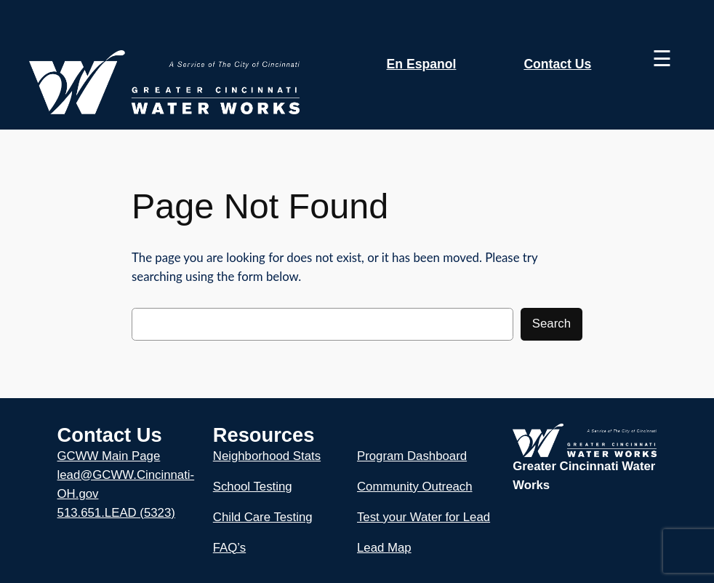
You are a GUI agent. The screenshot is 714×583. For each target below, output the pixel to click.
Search (551, 323)
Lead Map (384, 548)
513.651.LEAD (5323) (116, 513)
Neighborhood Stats (267, 456)
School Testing (252, 486)
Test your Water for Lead (423, 517)
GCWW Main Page (109, 456)
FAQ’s (229, 548)
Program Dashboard (412, 456)
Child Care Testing (263, 517)
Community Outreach (415, 486)
